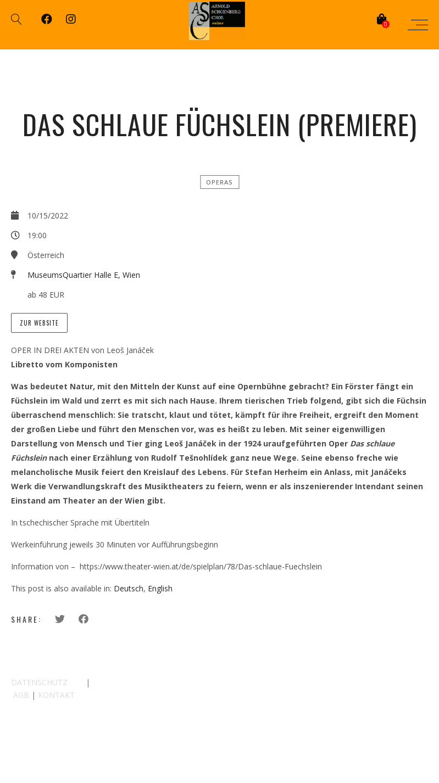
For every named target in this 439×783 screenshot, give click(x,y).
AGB (21, 695)
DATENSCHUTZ (39, 682)
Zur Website (39, 322)
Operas (219, 182)
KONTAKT (56, 695)
